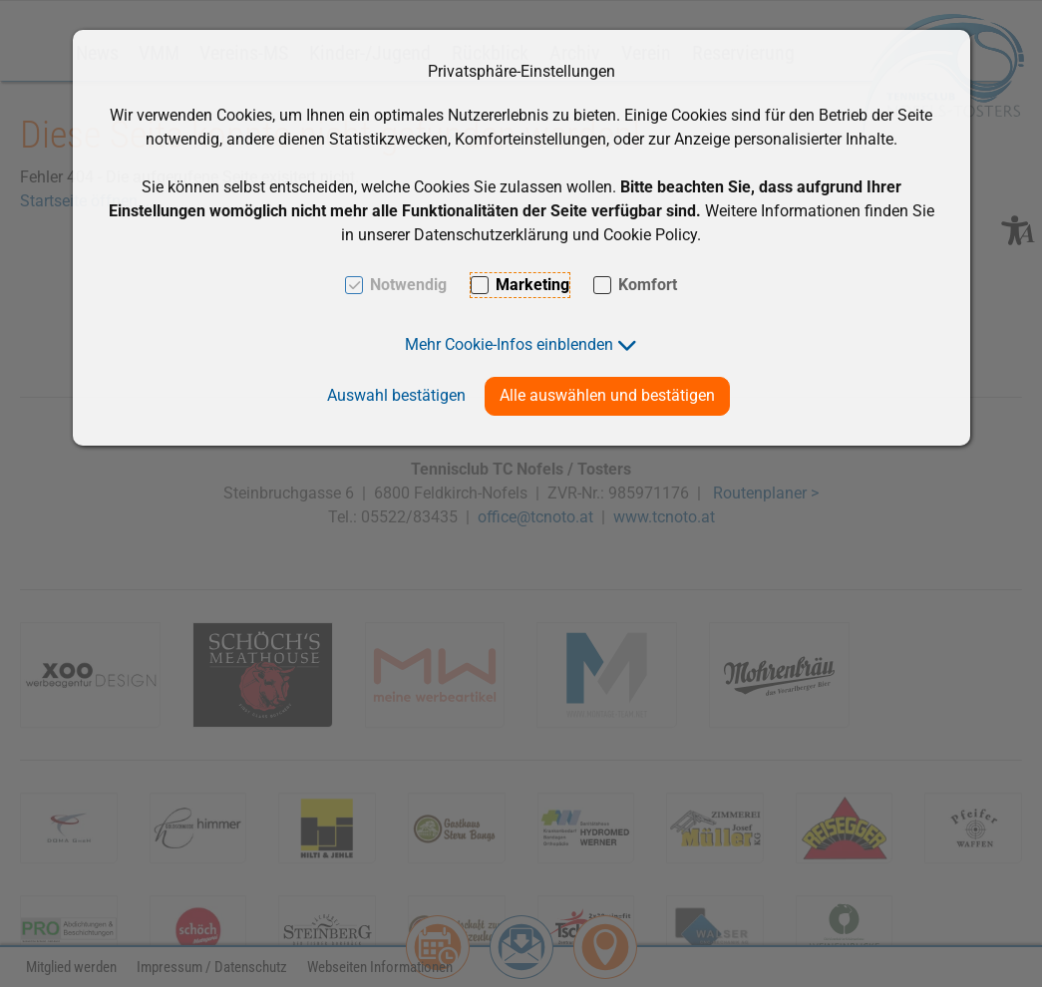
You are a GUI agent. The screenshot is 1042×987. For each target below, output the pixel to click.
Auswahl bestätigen (396, 395)
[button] (521, 344)
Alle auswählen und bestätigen (607, 395)
